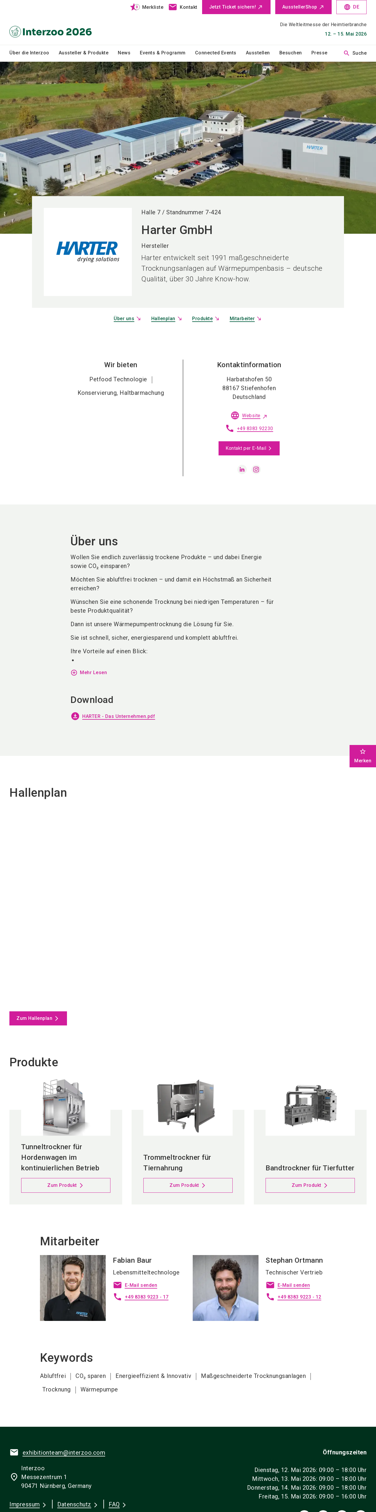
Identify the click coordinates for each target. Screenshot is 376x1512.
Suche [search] (355, 53)
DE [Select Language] (351, 7)
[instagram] (256, 469)
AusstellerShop (299, 7)
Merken (362, 755)
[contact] (182, 7)
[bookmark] (144, 7)
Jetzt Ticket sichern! (232, 7)
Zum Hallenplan (34, 1018)
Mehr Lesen (88, 672)
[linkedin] (242, 469)
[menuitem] (34, 53)
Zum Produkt (62, 1185)
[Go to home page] (50, 22)
